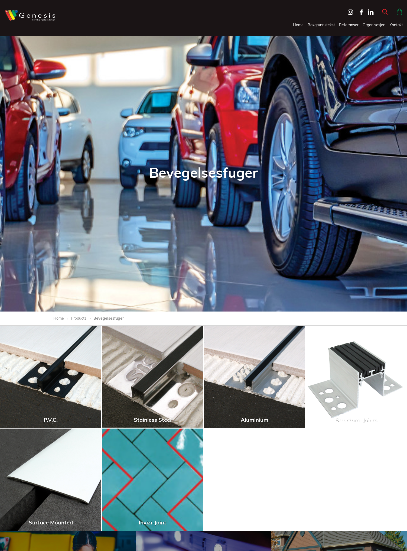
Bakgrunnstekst (321, 24)
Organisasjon (374, 24)
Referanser (349, 24)
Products (78, 318)
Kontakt (396, 24)
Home (298, 24)
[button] (385, 11)
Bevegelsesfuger (108, 318)
